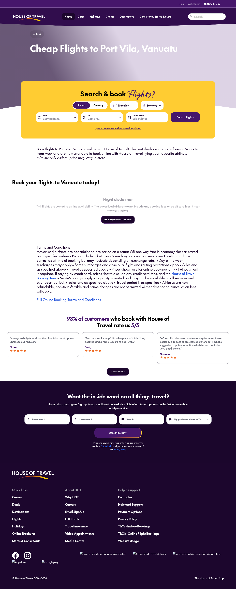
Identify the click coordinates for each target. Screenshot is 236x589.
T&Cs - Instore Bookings (134, 526)
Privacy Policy (106, 446)
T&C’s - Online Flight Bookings (138, 533)
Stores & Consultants (26, 541)
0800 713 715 (212, 4)
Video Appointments (79, 533)
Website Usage (128, 541)
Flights (68, 16)
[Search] (191, 16)
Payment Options (130, 512)
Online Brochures (24, 533)
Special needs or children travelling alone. (118, 128)
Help (181, 3)
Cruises (110, 16)
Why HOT (72, 497)
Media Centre (74, 541)
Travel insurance (76, 526)
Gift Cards (72, 519)
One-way (96, 105)
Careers (70, 504)
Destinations (127, 16)
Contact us (125, 497)
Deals (81, 16)
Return (79, 105)
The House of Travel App (209, 578)
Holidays (95, 16)
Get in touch (194, 3)
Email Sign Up (74, 512)
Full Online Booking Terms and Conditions (69, 299)
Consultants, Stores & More (155, 16)
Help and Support (130, 504)
